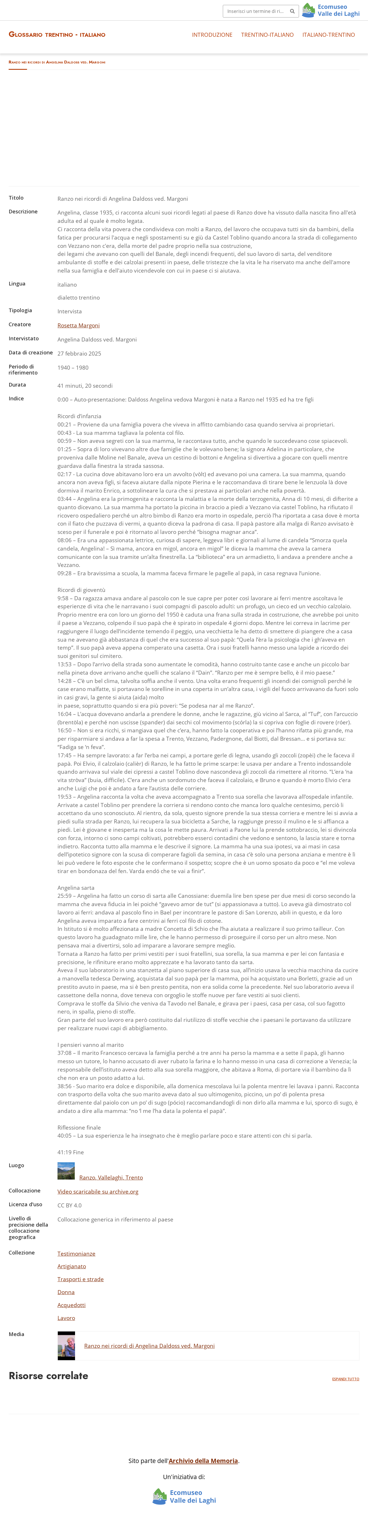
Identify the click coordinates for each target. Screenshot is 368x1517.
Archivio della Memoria (203, 1461)
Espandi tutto (345, 1379)
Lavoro (66, 1318)
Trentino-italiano (267, 34)
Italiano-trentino (328, 34)
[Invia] (292, 11)
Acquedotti (71, 1305)
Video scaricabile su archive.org (97, 1191)
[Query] (261, 11)
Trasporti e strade (80, 1279)
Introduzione (212, 34)
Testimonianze (76, 1253)
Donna (66, 1292)
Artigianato (71, 1266)
